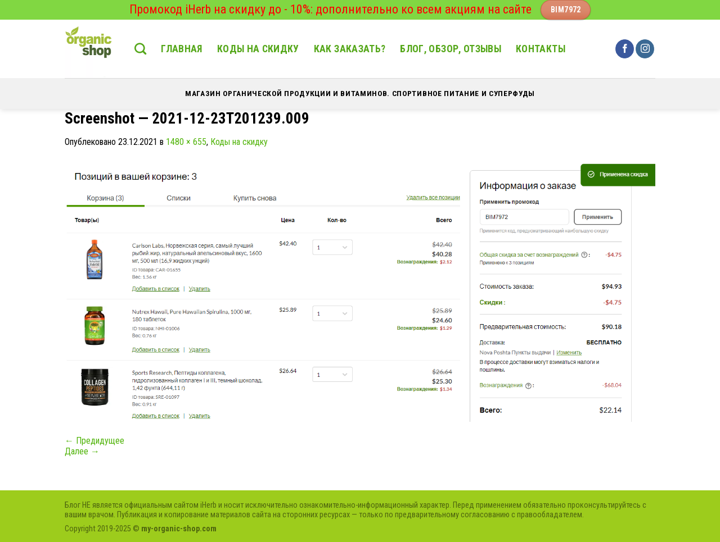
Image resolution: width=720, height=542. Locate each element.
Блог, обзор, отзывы (450, 48)
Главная (181, 48)
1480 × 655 (186, 141)
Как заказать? (350, 48)
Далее (82, 451)
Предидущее (94, 440)
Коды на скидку (258, 48)
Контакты (540, 48)
